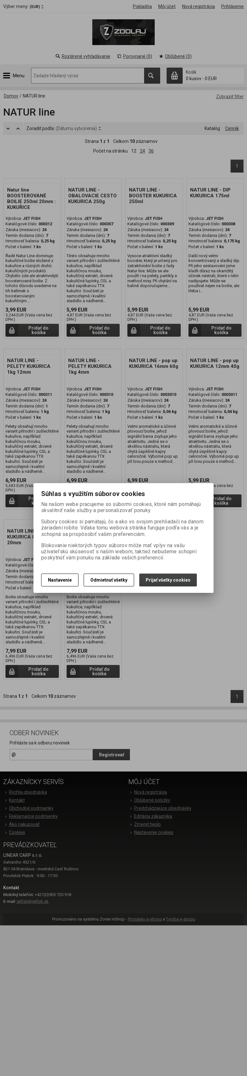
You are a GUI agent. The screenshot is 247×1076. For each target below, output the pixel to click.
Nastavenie (60, 580)
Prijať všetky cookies (168, 580)
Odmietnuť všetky (108, 580)
